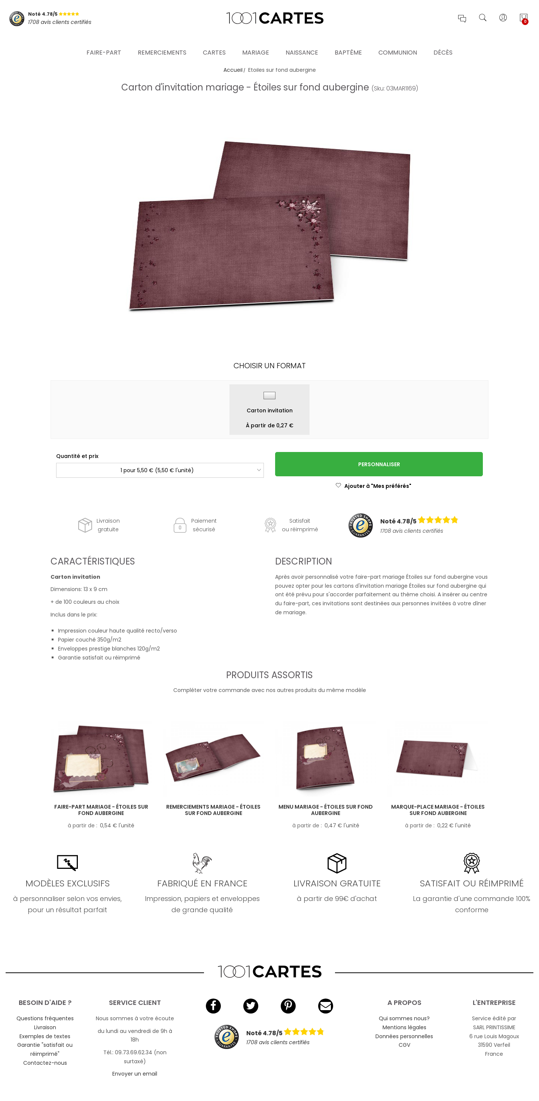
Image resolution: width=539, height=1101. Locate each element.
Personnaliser (379, 464)
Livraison (45, 1027)
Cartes (214, 43)
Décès (443, 43)
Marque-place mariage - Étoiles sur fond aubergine (438, 810)
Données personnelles (404, 1036)
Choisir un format (270, 365)
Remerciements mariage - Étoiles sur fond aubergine (213, 810)
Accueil (233, 70)
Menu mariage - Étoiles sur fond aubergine (325, 810)
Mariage (255, 43)
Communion (397, 43)
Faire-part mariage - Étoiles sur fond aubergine (101, 810)
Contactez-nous (45, 1063)
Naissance (302, 43)
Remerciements (162, 43)
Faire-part (103, 43)
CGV (404, 1045)
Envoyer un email (134, 1073)
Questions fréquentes (45, 1018)
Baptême (348, 43)
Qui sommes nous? (404, 1018)
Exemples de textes (44, 1036)
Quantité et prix (77, 456)
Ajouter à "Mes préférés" (373, 486)
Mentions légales (404, 1027)
